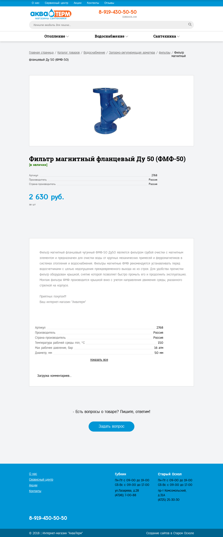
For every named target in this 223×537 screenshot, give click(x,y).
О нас (35, 3)
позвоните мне (129, 16)
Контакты (93, 3)
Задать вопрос (112, 426)
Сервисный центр (56, 3)
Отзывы (109, 3)
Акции (78, 3)
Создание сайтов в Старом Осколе (170, 533)
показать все (99, 359)
